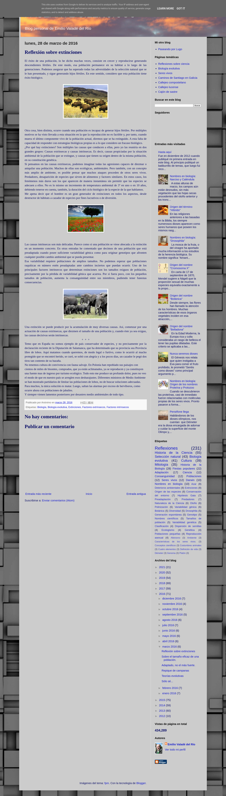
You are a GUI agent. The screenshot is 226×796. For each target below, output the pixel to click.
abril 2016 (168, 641)
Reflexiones (166, 448)
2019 (162, 577)
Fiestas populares (184, 468)
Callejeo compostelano (172, 82)
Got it (181, 8)
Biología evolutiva (57, 407)
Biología (41, 407)
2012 (162, 716)
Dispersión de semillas (188, 526)
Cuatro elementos (167, 549)
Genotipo (192, 514)
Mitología (161, 464)
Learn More (165, 8)
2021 (162, 567)
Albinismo (175, 538)
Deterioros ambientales (167, 487)
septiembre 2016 (173, 614)
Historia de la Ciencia (173, 452)
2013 (162, 710)
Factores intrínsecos (118, 407)
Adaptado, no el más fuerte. (178, 665)
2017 (162, 588)
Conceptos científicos (165, 545)
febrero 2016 (170, 687)
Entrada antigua (136, 493)
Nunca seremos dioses (184, 353)
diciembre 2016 (172, 598)
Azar (193, 484)
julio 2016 (168, 625)
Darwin (190, 480)
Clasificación (162, 526)
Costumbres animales (190, 545)
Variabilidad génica (185, 507)
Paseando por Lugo (170, 49)
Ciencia (187, 472)
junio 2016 (169, 630)
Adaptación (161, 472)
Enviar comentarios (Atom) (58, 500)
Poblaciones (193, 476)
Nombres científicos (166, 518)
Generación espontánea (168, 514)
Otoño (193, 503)
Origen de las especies (168, 491)
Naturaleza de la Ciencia (169, 503)
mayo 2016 (169, 635)
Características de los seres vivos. (175, 541)
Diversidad (175, 510)
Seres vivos (165, 73)
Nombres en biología (168, 483)
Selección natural (168, 456)
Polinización (161, 507)
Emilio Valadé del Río (181, 744)
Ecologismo (167, 530)
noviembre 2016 (172, 603)
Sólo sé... (167, 681)
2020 (162, 572)
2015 (162, 699)
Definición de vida (189, 549)
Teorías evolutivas (173, 675)
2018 (162, 583)
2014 (162, 705)
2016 (162, 593)
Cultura (186, 460)
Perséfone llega (179, 411)
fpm (106, 783)
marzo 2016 (170, 646)
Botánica (159, 510)
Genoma (171, 553)
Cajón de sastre (167, 91)
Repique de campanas (175, 670)
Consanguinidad (165, 476)
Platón (182, 553)
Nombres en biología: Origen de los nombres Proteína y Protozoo (184, 384)
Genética (190, 530)
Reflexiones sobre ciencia (173, 63)
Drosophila (191, 510)
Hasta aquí (164, 152)
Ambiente (192, 538)
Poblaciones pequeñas (167, 533)
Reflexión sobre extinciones (178, 651)
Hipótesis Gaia (187, 495)
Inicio (89, 493)
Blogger (141, 783)
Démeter (159, 553)
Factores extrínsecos (93, 407)
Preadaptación (163, 499)
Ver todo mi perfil (175, 749)
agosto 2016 (170, 619)
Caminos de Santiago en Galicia (177, 77)
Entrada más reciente (38, 493)
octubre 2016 (170, 609)
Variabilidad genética (184, 522)
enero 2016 (169, 693)
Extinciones (74, 407)
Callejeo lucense (168, 87)
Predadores (188, 499)
